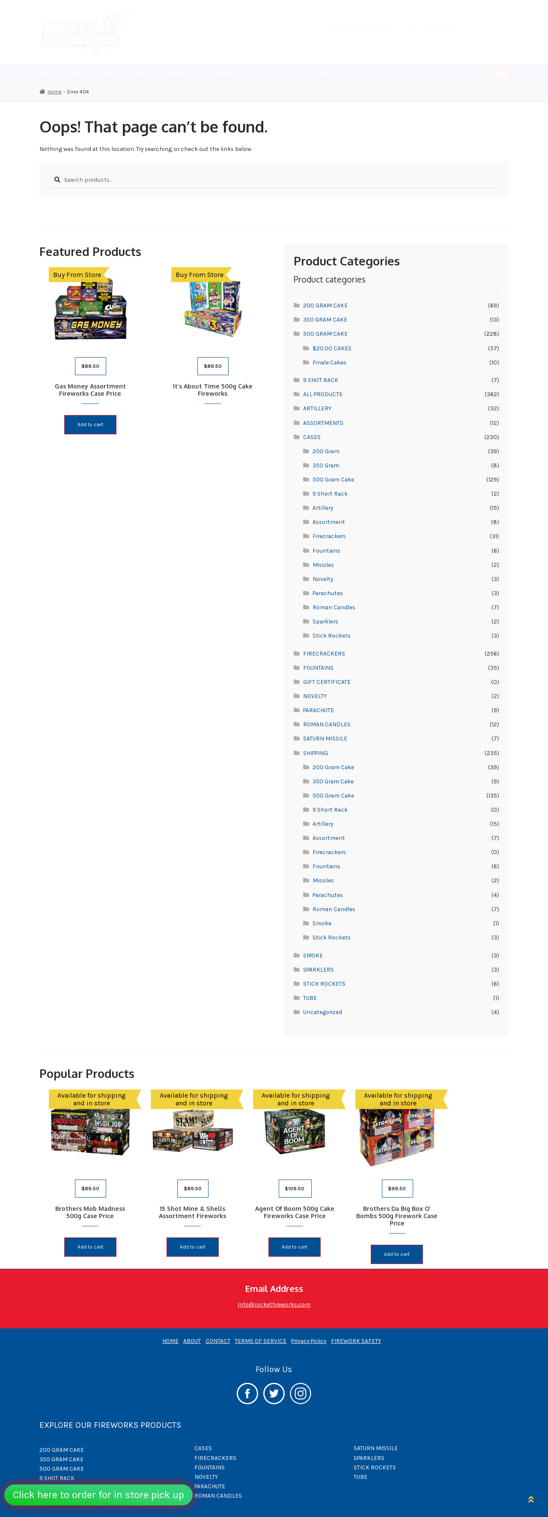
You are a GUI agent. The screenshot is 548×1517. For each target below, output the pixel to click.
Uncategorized (322, 1011)
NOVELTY (315, 695)
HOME (42, 73)
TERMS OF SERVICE (260, 1334)
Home (55, 92)
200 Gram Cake (333, 767)
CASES (312, 436)
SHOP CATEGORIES (161, 73)
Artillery (323, 507)
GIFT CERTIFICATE (327, 681)
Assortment (329, 521)
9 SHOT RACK (320, 379)
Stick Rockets (332, 635)
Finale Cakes (329, 362)
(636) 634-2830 (363, 27)
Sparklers (325, 621)
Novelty (323, 578)
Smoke (322, 923)
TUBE (310, 997)
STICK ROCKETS (324, 983)
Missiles (323, 564)
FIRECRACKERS (324, 653)
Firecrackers (329, 536)
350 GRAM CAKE (325, 319)
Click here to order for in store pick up (98, 1495)
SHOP (109, 73)
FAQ (253, 73)
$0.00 (481, 72)
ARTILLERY (317, 408)
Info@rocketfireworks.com (274, 1298)
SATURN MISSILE (325, 738)
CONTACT (287, 73)
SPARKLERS (318, 969)
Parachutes (328, 593)
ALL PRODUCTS (322, 394)
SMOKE (313, 955)
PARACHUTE (318, 710)
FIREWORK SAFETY (356, 1334)
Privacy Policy (308, 1334)
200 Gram (326, 451)
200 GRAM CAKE (325, 305)
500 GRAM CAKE (325, 333)
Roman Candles (334, 607)
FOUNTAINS (318, 667)
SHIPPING (315, 752)
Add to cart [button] (93, 422)
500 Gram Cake (333, 479)
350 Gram (326, 465)
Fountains (326, 550)
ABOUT (76, 73)
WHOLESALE (336, 73)
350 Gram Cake (333, 781)
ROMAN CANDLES (327, 724)
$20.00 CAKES (332, 348)
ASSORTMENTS (323, 422)
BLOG (224, 73)
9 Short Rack (330, 493)
